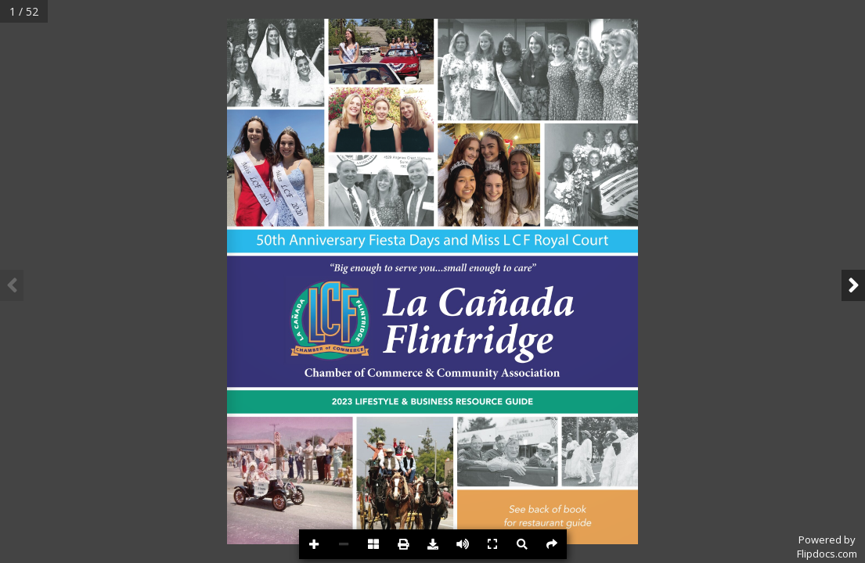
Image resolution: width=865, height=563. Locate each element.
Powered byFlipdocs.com (827, 547)
